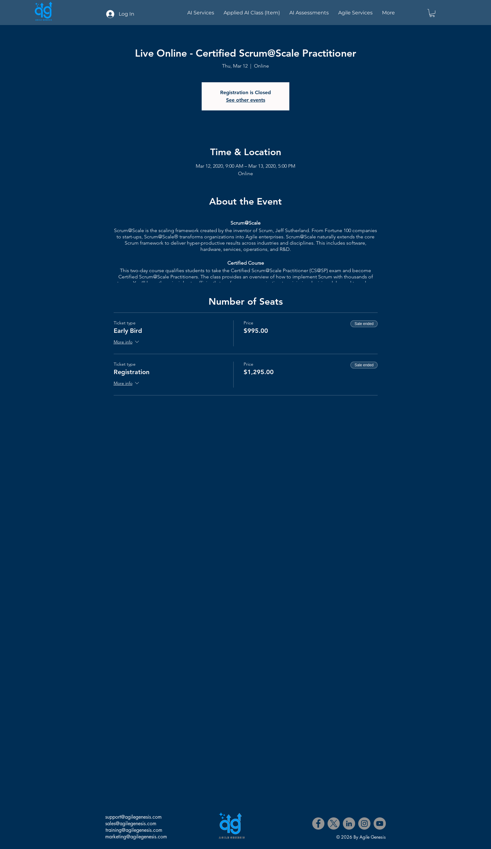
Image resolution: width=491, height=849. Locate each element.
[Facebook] (318, 823)
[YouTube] (380, 823)
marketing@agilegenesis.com (136, 836)
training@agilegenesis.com (134, 830)
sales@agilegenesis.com (130, 823)
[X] (334, 823)
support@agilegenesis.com (133, 817)
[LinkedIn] (349, 823)
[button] (432, 13)
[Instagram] (364, 823)
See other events (245, 100)
